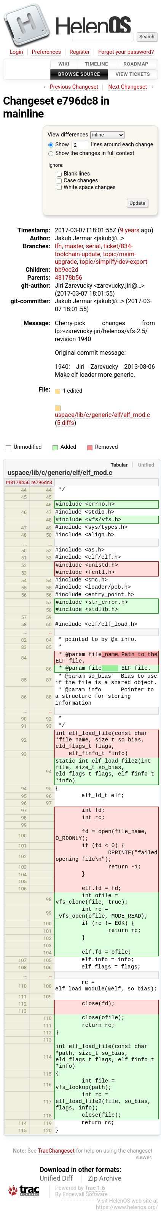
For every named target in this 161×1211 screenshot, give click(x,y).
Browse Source (79, 74)
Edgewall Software (85, 1194)
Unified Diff (56, 1178)
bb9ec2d (66, 269)
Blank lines (77, 174)
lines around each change (112, 144)
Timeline (96, 64)
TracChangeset (56, 1151)
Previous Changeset (74, 87)
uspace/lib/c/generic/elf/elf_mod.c (102, 414)
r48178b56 (18, 482)
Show (58, 144)
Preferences (46, 52)
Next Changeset (127, 87)
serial (93, 246)
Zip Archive (104, 1178)
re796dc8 (42, 482)
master (73, 246)
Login (16, 52)
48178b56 (68, 277)
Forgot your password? (126, 52)
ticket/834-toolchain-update (94, 250)
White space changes (90, 187)
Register (80, 52)
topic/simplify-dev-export (113, 261)
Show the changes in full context (91, 153)
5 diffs (65, 422)
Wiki (63, 64)
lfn (58, 246)
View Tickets (133, 74)
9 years (129, 230)
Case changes (81, 180)
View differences (68, 135)
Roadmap (136, 64)
